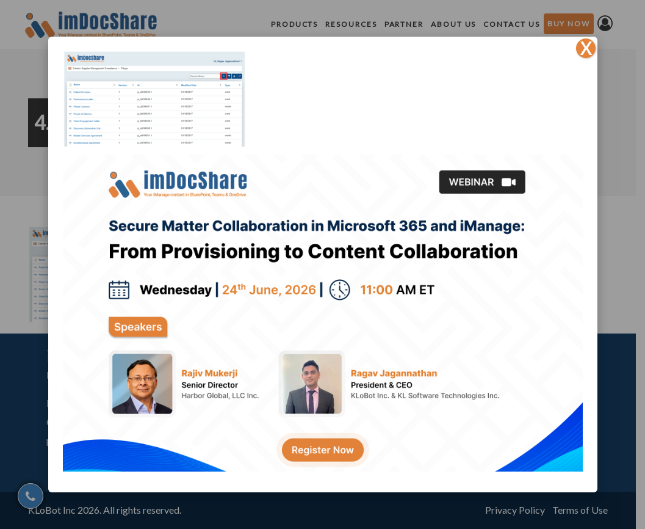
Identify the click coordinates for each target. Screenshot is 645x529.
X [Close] (585, 48)
